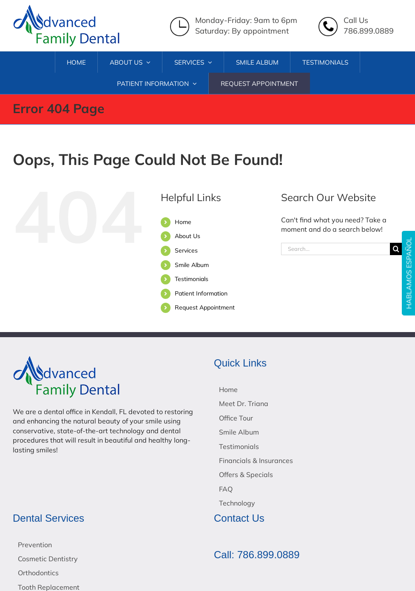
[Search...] (335, 249)
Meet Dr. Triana (243, 403)
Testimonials (191, 279)
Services (186, 250)
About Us (187, 236)
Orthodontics (38, 572)
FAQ (226, 489)
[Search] (396, 249)
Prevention (35, 544)
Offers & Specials (246, 474)
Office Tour (236, 418)
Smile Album (192, 265)
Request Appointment (205, 307)
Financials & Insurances (256, 460)
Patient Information (201, 293)
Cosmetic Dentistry (48, 558)
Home (183, 222)
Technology (237, 503)
